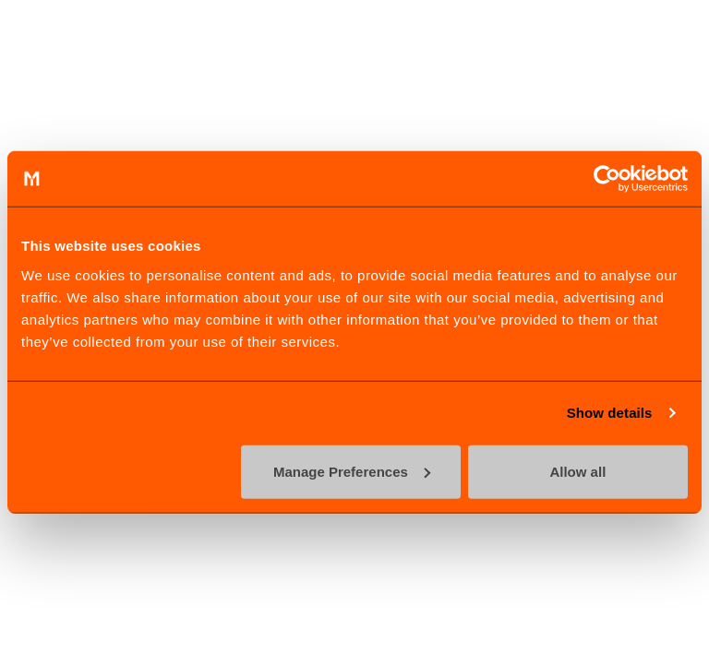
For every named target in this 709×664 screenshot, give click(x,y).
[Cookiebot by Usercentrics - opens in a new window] (607, 179)
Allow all (577, 471)
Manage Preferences (351, 471)
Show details (610, 413)
